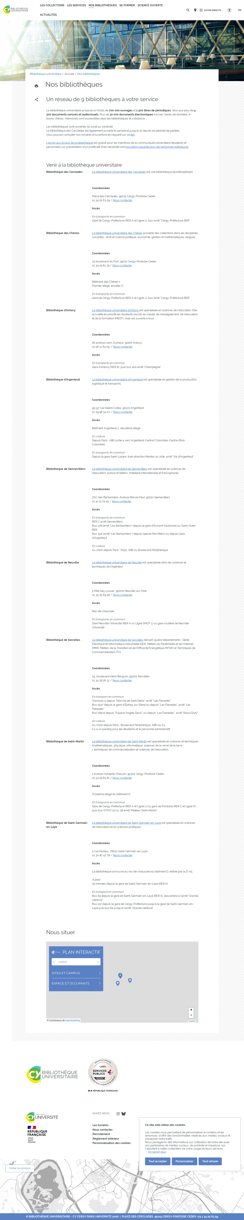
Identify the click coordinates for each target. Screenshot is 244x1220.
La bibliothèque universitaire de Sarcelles (117, 640)
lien (132, 134)
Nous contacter (122, 200)
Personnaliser (185, 1161)
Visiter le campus (20, 1168)
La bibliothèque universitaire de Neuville (117, 562)
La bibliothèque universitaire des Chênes (117, 233)
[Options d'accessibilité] (231, 10)
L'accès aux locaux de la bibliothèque (69, 142)
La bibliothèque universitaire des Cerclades (119, 172)
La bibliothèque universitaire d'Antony (115, 310)
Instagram (118, 1114)
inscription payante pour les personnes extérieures (156, 147)
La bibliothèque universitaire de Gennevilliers (119, 469)
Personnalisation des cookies (112, 1143)
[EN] (239, 10)
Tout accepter (158, 1161)
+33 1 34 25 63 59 (207, 1216)
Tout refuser (210, 1161)
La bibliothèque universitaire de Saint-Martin (119, 741)
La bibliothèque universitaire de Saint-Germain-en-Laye (126, 822)
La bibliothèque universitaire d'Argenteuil (117, 379)
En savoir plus (157, 1151)
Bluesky (123, 1114)
